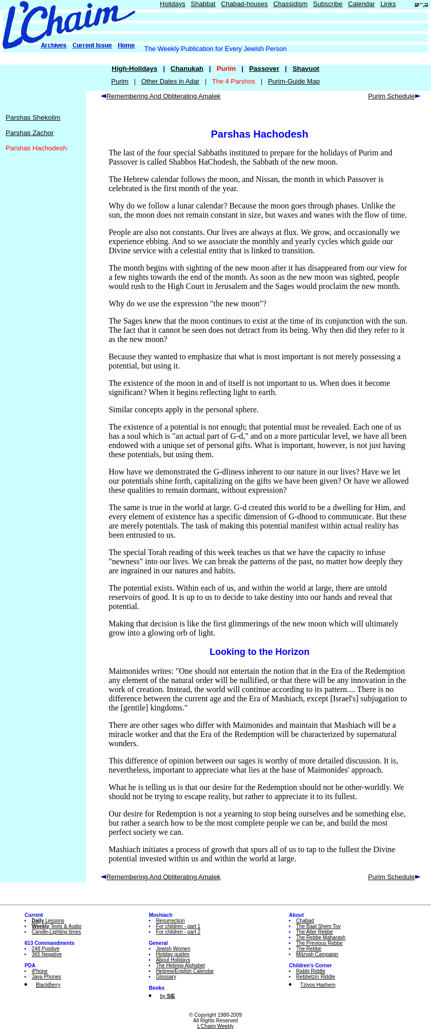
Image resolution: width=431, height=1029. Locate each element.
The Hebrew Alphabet (180, 965)
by (167, 996)
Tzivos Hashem (317, 985)
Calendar (361, 4)
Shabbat (203, 4)
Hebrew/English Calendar (184, 971)
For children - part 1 (178, 926)
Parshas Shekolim (33, 117)
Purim (119, 81)
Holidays (172, 4)
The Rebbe (308, 949)
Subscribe (327, 4)
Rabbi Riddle (310, 971)
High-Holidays (134, 68)
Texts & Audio (57, 926)
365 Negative (47, 954)
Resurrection (170, 921)
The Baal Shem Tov (318, 926)
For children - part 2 (178, 932)
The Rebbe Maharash (320, 937)
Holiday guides (173, 954)
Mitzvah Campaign (317, 954)
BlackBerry (48, 985)
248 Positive (45, 949)
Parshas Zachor (29, 133)
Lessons (48, 921)
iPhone (39, 971)
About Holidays (173, 960)
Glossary (166, 977)
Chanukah (187, 68)
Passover (264, 68)
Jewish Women (173, 949)
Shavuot (305, 68)
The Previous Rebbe (319, 943)
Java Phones (46, 977)
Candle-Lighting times (56, 932)
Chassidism (290, 4)
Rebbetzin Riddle (315, 977)
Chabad (305, 921)
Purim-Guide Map (294, 81)
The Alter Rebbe (314, 932)
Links (388, 4)
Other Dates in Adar (170, 81)
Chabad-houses (244, 4)
